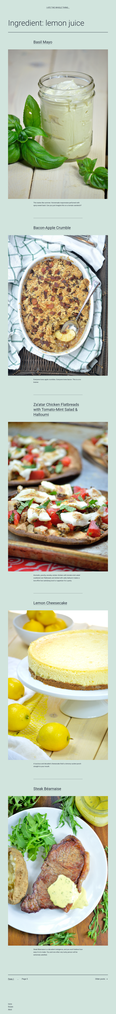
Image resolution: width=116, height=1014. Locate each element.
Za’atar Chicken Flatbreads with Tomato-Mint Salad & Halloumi (56, 409)
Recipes (10, 1006)
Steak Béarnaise (47, 788)
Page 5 (25, 979)
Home (10, 1004)
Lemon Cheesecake (50, 603)
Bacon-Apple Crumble (52, 227)
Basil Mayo (42, 42)
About (10, 1009)
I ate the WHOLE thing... (58, 7)
